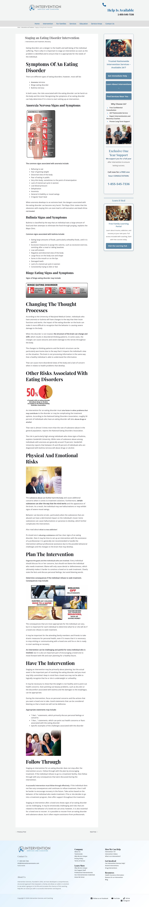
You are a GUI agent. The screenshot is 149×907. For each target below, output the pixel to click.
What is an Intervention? (113, 856)
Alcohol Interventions (112, 866)
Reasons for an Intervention (114, 877)
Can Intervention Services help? (115, 863)
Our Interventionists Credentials (85, 875)
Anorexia (34, 82)
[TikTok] (126, 898)
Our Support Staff (80, 870)
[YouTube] (115, 898)
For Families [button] (61, 23)
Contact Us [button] (109, 23)
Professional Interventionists (83, 872)
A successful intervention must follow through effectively (49, 785)
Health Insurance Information (115, 875)
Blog (106, 879)
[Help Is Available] (104, 4)
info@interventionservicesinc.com (28, 863)
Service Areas (96, 23)
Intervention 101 (110, 852)
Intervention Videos (111, 854)
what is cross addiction (48, 529)
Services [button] (73, 23)
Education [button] (84, 23)
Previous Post (21, 832)
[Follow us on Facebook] (99, 898)
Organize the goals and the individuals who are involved (48, 560)
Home (37, 23)
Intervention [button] (48, 23)
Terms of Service (79, 861)
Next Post (94, 832)
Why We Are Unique (81, 856)
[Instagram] (125, 901)
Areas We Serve (79, 877)
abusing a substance (47, 535)
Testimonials (78, 854)
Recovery (49, 41)
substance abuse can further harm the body (47, 497)
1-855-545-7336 (126, 14)
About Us (77, 852)
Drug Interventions (111, 868)
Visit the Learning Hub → (118, 246)
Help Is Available (119, 9)
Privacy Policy (78, 858)
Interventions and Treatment (35, 41)
